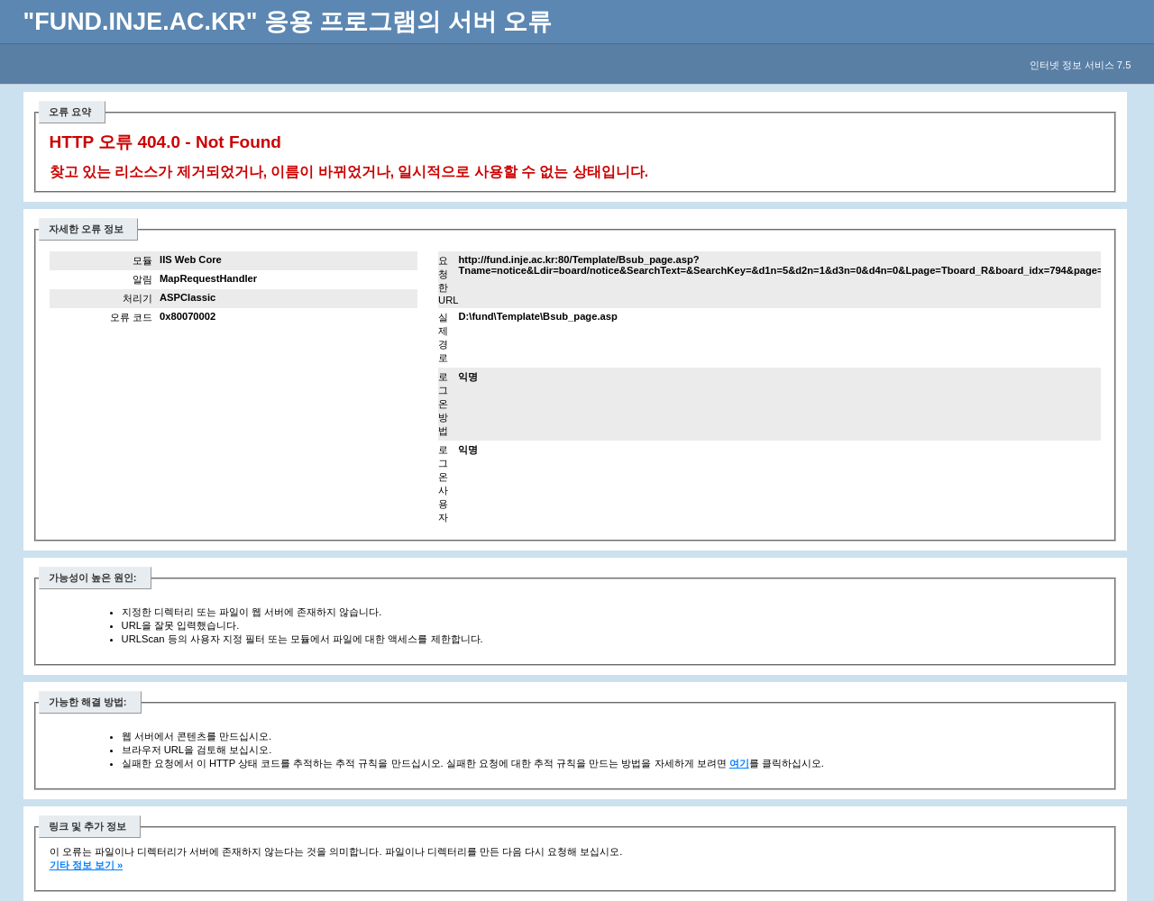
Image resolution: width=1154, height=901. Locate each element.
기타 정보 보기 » (87, 865)
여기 (739, 763)
